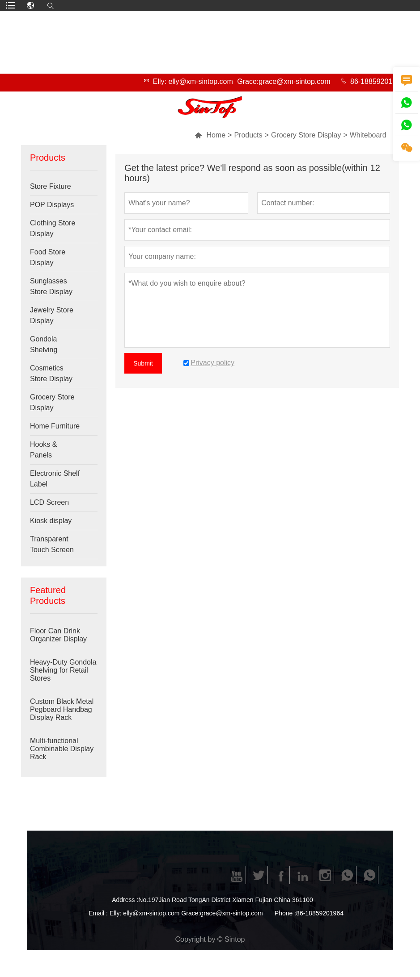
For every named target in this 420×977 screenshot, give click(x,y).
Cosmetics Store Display (51, 373)
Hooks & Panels (43, 450)
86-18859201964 (377, 81)
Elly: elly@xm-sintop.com (193, 81)
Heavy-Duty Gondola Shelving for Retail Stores (63, 670)
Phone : (285, 913)
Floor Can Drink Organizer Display (58, 635)
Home (210, 135)
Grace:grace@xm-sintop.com (283, 81)
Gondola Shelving (43, 344)
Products (248, 135)
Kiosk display (51, 520)
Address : (125, 899)
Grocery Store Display (306, 135)
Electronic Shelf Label (55, 479)
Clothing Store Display (52, 228)
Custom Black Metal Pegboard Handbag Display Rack (61, 709)
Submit (143, 363)
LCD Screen (49, 502)
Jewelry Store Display (51, 315)
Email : (98, 913)
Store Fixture (50, 186)
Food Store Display (47, 257)
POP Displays (52, 204)
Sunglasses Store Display (51, 286)
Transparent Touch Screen (52, 544)
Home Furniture (55, 426)
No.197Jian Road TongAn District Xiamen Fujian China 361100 (225, 899)
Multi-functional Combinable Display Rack (61, 749)
